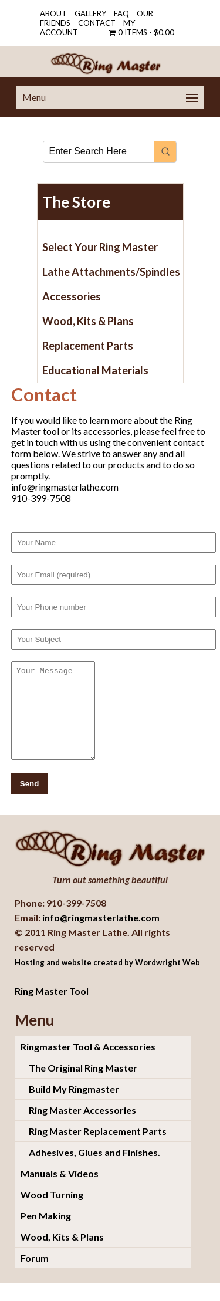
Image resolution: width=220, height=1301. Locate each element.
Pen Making (46, 1233)
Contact (97, 23)
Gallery (90, 13)
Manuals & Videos (60, 1191)
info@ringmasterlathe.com (101, 935)
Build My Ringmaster (74, 1106)
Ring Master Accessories (82, 1127)
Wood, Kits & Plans (62, 1254)
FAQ (121, 13)
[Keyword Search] (98, 151)
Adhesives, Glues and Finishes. (94, 1169)
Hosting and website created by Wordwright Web (107, 980)
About (53, 13)
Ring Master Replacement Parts (98, 1148)
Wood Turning (52, 1212)
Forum (35, 1275)
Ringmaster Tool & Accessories (88, 1064)
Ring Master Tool (52, 1008)
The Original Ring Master (83, 1085)
